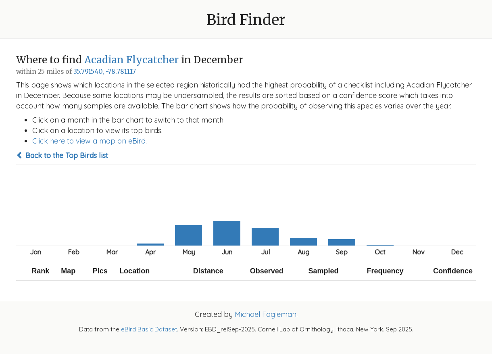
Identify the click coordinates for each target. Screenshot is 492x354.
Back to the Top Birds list (62, 155)
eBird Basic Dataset (149, 329)
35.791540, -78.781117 (104, 71)
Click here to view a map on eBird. (89, 141)
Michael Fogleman (265, 314)
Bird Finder (246, 20)
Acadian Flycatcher (131, 60)
